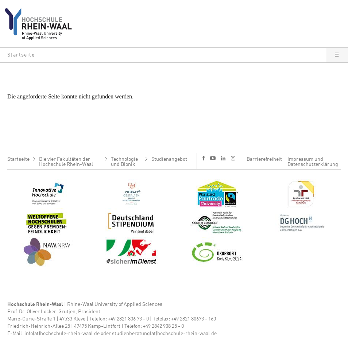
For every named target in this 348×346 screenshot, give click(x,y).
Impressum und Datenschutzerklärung (312, 162)
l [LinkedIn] (223, 158)
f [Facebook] (203, 158)
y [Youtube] (213, 158)
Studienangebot (169, 159)
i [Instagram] (233, 158)
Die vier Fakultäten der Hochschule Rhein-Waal (66, 162)
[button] (163, 55)
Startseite (18, 159)
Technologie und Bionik (124, 162)
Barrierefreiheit (264, 159)
